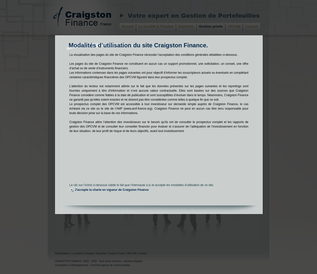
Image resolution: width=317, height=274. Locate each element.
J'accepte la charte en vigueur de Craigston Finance (112, 190)
